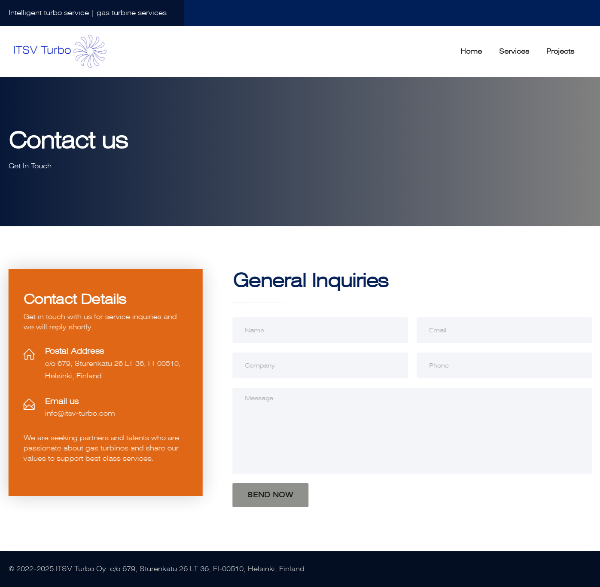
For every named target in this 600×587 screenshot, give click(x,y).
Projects (560, 51)
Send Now (271, 495)
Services (514, 51)
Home (471, 51)
